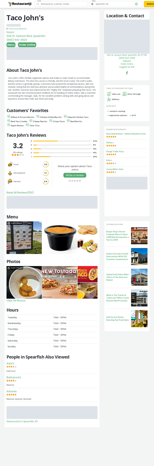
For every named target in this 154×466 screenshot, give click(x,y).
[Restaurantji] (20, 3)
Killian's (110, 142)
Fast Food (13, 28)
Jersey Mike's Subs (114, 169)
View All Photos (16, 300)
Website (127, 61)
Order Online (27, 45)
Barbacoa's (14, 377)
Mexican (22, 28)
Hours (10, 32)
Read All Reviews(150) (20, 192)
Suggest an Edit (127, 67)
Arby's (10, 363)
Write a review (75, 175)
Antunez (12, 391)
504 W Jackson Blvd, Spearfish (26, 36)
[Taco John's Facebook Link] (127, 73)
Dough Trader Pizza (115, 151)
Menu (11, 45)
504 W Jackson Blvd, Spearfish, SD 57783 (127, 55)
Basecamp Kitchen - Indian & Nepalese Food (126, 134)
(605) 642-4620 (17, 40)
